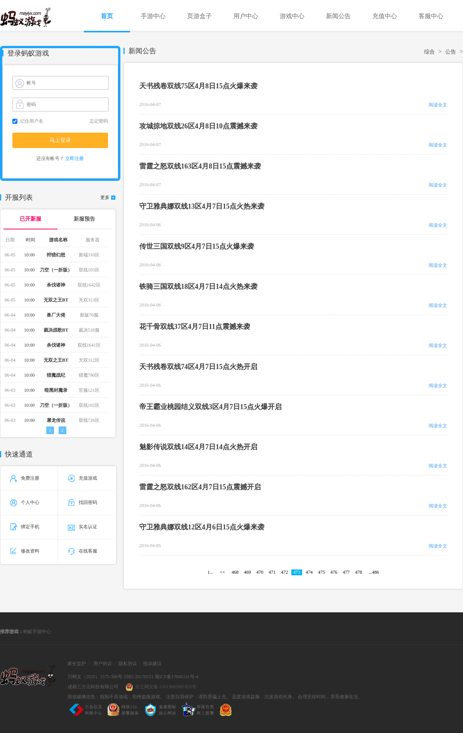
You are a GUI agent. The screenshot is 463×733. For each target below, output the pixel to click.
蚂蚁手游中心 (37, 631)
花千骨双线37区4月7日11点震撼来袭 (194, 326)
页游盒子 (199, 16)
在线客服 (82, 551)
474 (309, 572)
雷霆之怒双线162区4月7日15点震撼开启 (200, 487)
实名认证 (82, 527)
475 (321, 572)
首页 (107, 16)
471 (272, 572)
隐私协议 (127, 663)
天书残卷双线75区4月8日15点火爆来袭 (198, 86)
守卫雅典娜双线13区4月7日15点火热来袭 (201, 206)
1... (210, 572)
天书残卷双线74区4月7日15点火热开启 (198, 367)
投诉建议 (152, 663)
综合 (429, 52)
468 (234, 572)
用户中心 (245, 16)
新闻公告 (338, 16)
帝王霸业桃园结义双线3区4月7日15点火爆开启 (210, 407)
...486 (373, 572)
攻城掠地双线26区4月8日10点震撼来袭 (198, 126)
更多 (105, 197)
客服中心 (431, 16)
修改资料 (24, 551)
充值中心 (384, 16)
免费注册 (24, 478)
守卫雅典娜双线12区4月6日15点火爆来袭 (201, 527)
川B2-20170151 (138, 676)
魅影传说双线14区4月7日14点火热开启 (198, 447)
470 (259, 572)
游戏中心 (292, 16)
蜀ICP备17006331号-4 (176, 676)
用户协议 (102, 663)
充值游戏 (82, 478)
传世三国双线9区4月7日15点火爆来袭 (196, 246)
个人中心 (24, 502)
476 (333, 572)
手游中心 (153, 16)
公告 (450, 52)
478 (358, 572)
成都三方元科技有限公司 (93, 686)
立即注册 (74, 158)
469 (247, 572)
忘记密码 (99, 121)
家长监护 (77, 663)
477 (346, 572)
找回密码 (82, 502)
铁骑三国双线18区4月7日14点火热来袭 (198, 286)
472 (284, 572)
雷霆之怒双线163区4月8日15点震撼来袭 (200, 166)
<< (222, 572)
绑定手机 (24, 527)
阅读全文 (438, 105)
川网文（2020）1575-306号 (95, 676)
